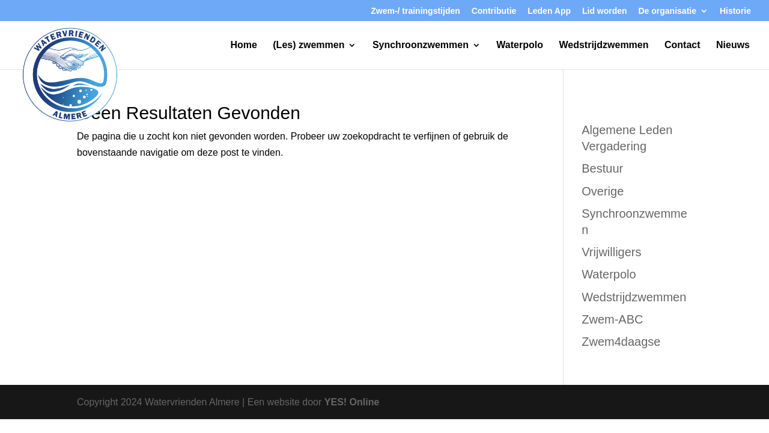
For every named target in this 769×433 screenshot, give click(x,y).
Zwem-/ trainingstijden (415, 11)
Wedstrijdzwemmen (603, 45)
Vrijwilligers (611, 252)
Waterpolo (519, 45)
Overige (603, 191)
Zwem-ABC (612, 319)
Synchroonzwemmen (420, 45)
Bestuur (602, 168)
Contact (682, 45)
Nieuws (733, 45)
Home (243, 45)
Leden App (549, 11)
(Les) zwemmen (308, 45)
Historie (735, 11)
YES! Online (352, 402)
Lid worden (604, 11)
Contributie (494, 11)
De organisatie (667, 11)
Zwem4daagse (621, 341)
